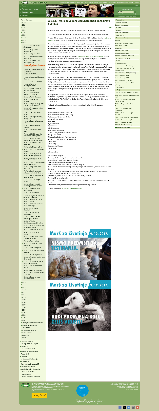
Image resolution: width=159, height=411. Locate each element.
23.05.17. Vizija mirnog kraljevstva (31, 213)
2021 (24, 33)
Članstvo (125, 2)
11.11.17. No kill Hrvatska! (32, 97)
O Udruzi (24, 356)
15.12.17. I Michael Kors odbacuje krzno (32, 61)
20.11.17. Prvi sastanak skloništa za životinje (31, 93)
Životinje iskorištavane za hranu (32, 323)
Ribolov (96, 2)
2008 (24, 302)
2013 (24, 290)
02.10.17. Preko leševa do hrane (32, 130)
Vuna (82, 2)
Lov (92, 2)
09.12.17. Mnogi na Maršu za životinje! (127, 117)
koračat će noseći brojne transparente (90, 56)
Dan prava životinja (121, 22)
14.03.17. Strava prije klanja (33, 255)
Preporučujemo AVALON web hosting (127, 16)
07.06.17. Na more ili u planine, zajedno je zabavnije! (34, 196)
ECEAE (60, 389)
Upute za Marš (119, 87)
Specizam (118, 27)
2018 (24, 40)
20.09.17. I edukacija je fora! (33, 147)
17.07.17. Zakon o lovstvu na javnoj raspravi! (33, 176)
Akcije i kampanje (27, 20)
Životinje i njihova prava (30, 9)
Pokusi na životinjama (29, 325)
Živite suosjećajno (28, 12)
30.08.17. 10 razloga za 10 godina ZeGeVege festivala (32, 154)
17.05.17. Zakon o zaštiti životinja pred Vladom (32, 217)
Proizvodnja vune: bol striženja (124, 66)
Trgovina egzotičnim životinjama (125, 55)
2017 (24, 43)
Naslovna (25, 6)
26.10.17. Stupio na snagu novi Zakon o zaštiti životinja (34, 104)
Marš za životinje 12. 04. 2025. (124, 80)
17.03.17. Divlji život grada (32, 248)
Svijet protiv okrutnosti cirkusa (124, 43)
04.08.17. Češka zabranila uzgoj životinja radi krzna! (34, 163)
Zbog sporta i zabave (29, 330)
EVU (42, 389)
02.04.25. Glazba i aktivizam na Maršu (126, 92)
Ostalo (24, 338)
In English (136, 5)
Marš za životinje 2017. (122, 73)
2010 (24, 297)
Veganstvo (63, 2)
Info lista (131, 2)
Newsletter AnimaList (28, 349)
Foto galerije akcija (27, 341)
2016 (24, 282)
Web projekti (25, 354)
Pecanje (117, 60)
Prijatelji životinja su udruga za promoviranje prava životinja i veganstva (127, 8)
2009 (24, 300)
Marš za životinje (30, 74)
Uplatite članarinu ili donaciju (30, 369)
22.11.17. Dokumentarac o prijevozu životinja (32, 89)
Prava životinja (119, 35)
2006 (24, 307)
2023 (24, 27)
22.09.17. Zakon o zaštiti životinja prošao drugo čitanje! (33, 139)
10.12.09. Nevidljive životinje (123, 125)
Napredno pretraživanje (130, 14)
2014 (24, 287)
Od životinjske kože (121, 63)
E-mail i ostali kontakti (132, 389)
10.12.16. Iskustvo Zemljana (123, 122)
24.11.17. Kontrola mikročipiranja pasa (30, 85)
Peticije (114, 2)
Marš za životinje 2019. (122, 75)
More (110, 28)
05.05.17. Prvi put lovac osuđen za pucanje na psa (34, 226)
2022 (24, 30)
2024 (24, 25)
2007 (24, 305)
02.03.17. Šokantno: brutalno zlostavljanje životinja (33, 262)
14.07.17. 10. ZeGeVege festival (32, 180)
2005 (24, 310)
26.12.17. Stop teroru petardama (31, 50)
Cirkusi (86, 2)
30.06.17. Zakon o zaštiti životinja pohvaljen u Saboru (33, 185)
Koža (78, 2)
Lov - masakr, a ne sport (122, 58)
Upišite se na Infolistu (28, 372)
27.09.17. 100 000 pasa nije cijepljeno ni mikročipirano (33, 135)
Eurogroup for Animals (51, 389)
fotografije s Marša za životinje (71, 188)
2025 (24, 22)
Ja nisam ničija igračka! (122, 53)
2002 (24, 317)
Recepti (110, 2)
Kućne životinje (103, 2)
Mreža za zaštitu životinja (29, 359)
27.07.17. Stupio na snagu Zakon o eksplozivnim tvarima (33, 172)
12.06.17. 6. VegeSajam (32, 193)
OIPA (33, 390)
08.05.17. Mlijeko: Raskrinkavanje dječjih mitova (33, 222)
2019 (24, 38)
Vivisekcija (70, 2)
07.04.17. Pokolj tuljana (31, 241)
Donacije (136, 2)
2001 (24, 320)
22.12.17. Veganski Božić (32, 54)
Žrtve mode (26, 328)
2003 (24, 315)
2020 (24, 35)
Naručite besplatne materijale (30, 377)
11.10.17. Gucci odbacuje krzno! (32, 113)
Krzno (75, 2)
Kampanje (120, 2)
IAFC (64, 389)
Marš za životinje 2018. (122, 78)
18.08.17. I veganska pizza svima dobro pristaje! (32, 159)
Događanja (24, 346)
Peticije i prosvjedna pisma (30, 351)
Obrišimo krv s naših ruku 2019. (124, 83)
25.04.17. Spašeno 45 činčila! (33, 230)
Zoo (89, 2)
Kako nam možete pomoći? (30, 364)
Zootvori (117, 40)
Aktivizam (25, 16)
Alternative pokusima (121, 50)
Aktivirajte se (25, 361)
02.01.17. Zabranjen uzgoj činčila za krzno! (32, 278)
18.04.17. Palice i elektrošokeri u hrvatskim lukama (34, 237)
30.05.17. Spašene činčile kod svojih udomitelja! (33, 204)
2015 (24, 285)
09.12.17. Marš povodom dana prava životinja (34, 66)
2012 (24, 292)
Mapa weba (121, 14)
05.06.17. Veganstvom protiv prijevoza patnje (33, 200)
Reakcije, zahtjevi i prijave (29, 344)
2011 (24, 295)
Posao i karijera (26, 374)
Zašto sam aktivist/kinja (122, 32)
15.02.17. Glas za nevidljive (33, 270)
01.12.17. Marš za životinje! (33, 81)
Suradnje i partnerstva (28, 367)
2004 (24, 312)
